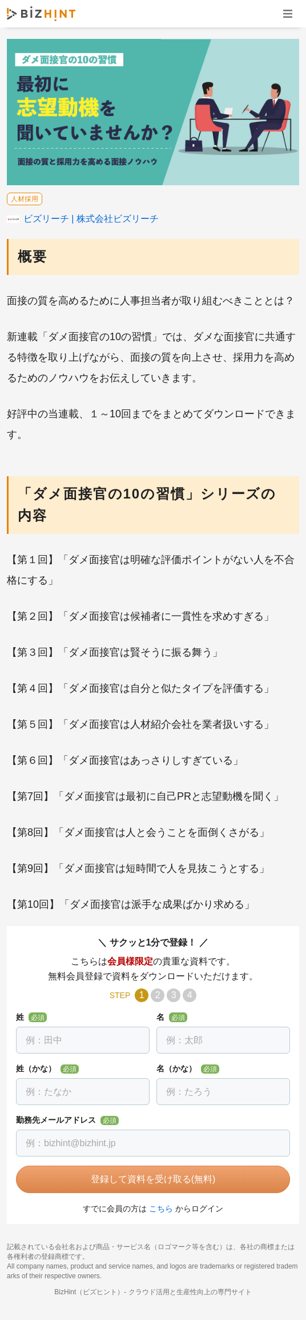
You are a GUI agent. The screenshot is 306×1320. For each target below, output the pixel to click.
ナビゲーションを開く (287, 13)
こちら (161, 1208)
